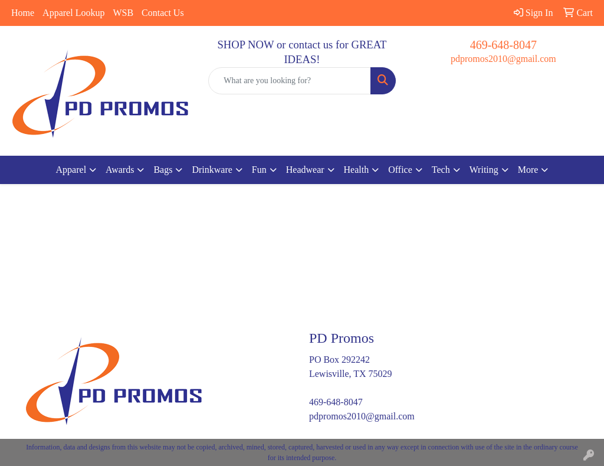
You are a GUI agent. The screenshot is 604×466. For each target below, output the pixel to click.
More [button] (528, 170)
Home (22, 13)
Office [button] (400, 170)
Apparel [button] (71, 170)
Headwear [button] (305, 170)
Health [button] (356, 170)
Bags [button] (162, 170)
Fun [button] (259, 170)
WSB (123, 13)
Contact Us (163, 13)
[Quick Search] (289, 80)
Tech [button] (441, 170)
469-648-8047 (503, 44)
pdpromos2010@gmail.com (503, 59)
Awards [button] (120, 170)
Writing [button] (484, 170)
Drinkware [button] (212, 170)
